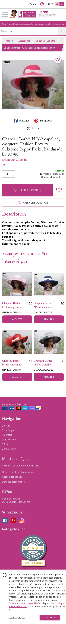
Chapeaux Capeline (45, 40)
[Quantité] (8, 174)
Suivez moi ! (9, 448)
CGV (5, 444)
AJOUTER (17, 319)
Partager (21, 120)
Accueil (9, 40)
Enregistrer (43, 120)
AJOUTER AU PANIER (27, 190)
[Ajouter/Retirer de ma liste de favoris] (58, 190)
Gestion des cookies (12, 476)
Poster (33, 128)
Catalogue (8, 430)
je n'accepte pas (16, 617)
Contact (33, 4)
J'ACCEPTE (50, 617)
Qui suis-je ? (9, 439)
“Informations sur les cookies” (24, 603)
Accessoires (24, 40)
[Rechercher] (62, 31)
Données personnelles (13, 481)
